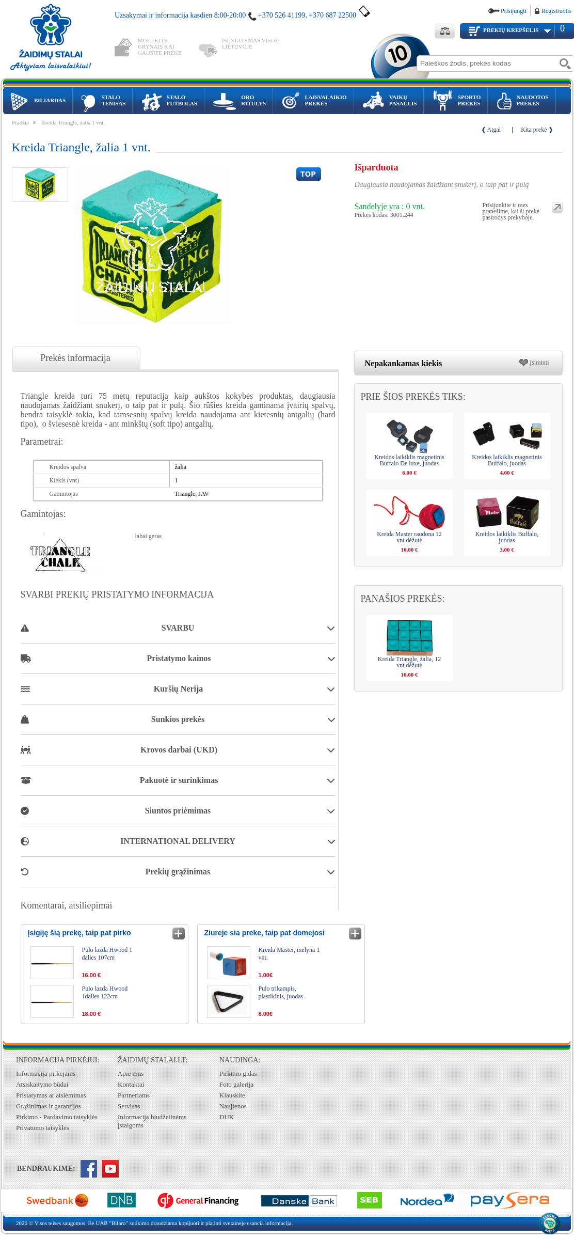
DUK (226, 1117)
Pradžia (20, 122)
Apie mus (131, 1073)
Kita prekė (534, 129)
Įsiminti (539, 362)
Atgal (494, 129)
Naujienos (233, 1106)
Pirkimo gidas (238, 1073)
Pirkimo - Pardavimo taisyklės (57, 1117)
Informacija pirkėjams (45, 1073)
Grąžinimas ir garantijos (48, 1106)
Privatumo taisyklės (42, 1128)
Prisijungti (514, 10)
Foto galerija (236, 1084)
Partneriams (134, 1095)
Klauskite (232, 1095)
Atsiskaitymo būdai (42, 1084)
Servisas (129, 1106)
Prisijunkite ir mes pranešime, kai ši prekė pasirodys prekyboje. (511, 207)
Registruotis (556, 10)
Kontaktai (131, 1084)
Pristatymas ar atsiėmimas (51, 1095)
